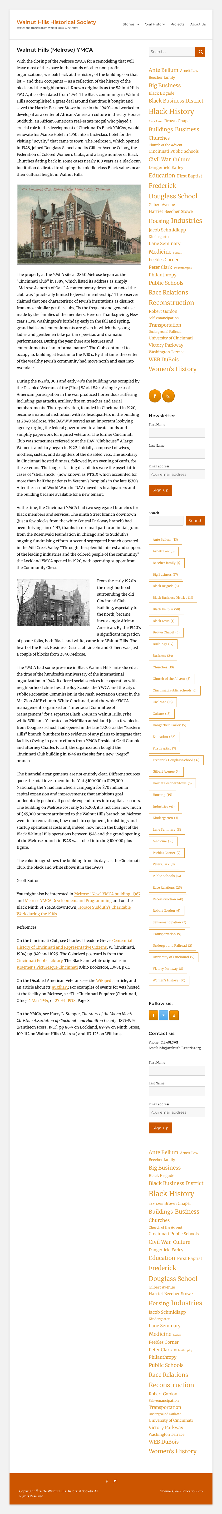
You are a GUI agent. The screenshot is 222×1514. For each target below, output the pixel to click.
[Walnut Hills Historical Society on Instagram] (168, 395)
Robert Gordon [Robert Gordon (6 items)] (163, 311)
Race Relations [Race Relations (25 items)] (168, 292)
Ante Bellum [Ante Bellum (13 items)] (163, 70)
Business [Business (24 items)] (187, 129)
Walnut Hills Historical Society (56, 22)
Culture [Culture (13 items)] (181, 160)
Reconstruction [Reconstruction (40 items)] (171, 303)
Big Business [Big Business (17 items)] (165, 85)
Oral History (155, 24)
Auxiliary (60, 987)
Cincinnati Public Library (39, 960)
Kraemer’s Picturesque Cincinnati (47, 967)
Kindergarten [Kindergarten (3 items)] (159, 237)
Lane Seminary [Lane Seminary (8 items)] (165, 243)
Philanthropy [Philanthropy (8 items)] (163, 275)
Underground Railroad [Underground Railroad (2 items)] (165, 331)
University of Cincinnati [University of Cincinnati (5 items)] (171, 338)
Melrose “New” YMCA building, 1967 (107, 894)
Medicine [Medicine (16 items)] (160, 252)
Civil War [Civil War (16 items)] (160, 159)
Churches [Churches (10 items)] (159, 138)
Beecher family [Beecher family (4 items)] (162, 77)
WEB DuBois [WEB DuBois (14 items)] (164, 359)
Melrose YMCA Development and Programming (68, 900)
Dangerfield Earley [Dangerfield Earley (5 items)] (166, 167)
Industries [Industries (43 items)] (186, 221)
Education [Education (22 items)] (162, 175)
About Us (198, 24)
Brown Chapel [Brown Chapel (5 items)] (177, 120)
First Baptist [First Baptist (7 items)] (189, 176)
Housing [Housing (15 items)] (159, 221)
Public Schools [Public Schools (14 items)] (166, 283)
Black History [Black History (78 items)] (171, 111)
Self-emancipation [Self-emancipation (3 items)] (164, 318)
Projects (177, 24)
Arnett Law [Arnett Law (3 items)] (189, 71)
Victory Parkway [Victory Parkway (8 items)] (166, 345)
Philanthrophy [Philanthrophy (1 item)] (183, 267)
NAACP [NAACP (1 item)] (177, 252)
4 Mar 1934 (38, 1000)
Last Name (156, 446)
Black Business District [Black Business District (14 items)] (176, 101)
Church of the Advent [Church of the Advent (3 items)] (166, 145)
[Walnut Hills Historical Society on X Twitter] (163, 1015)
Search (154, 513)
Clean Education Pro (187, 1491)
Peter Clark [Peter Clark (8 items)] (160, 267)
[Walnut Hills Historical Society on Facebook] (155, 395)
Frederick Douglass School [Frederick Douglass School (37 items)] (173, 191)
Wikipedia (105, 980)
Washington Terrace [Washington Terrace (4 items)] (166, 352)
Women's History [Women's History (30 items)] (173, 369)
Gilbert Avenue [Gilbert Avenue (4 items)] (162, 204)
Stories (128, 24)
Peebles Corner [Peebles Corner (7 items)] (164, 259)
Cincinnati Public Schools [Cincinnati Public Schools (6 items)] (174, 151)
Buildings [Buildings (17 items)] (161, 129)
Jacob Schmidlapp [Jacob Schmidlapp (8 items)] (167, 230)
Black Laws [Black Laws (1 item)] (156, 121)
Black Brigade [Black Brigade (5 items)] (161, 93)
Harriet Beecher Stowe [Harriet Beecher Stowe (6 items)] (171, 211)
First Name (157, 425)
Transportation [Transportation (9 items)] (165, 325)
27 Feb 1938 (65, 1000)
